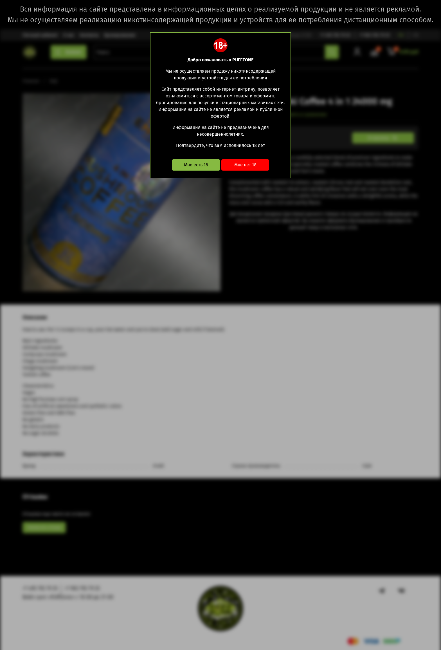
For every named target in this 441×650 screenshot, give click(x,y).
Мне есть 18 (196, 164)
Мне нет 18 (245, 164)
